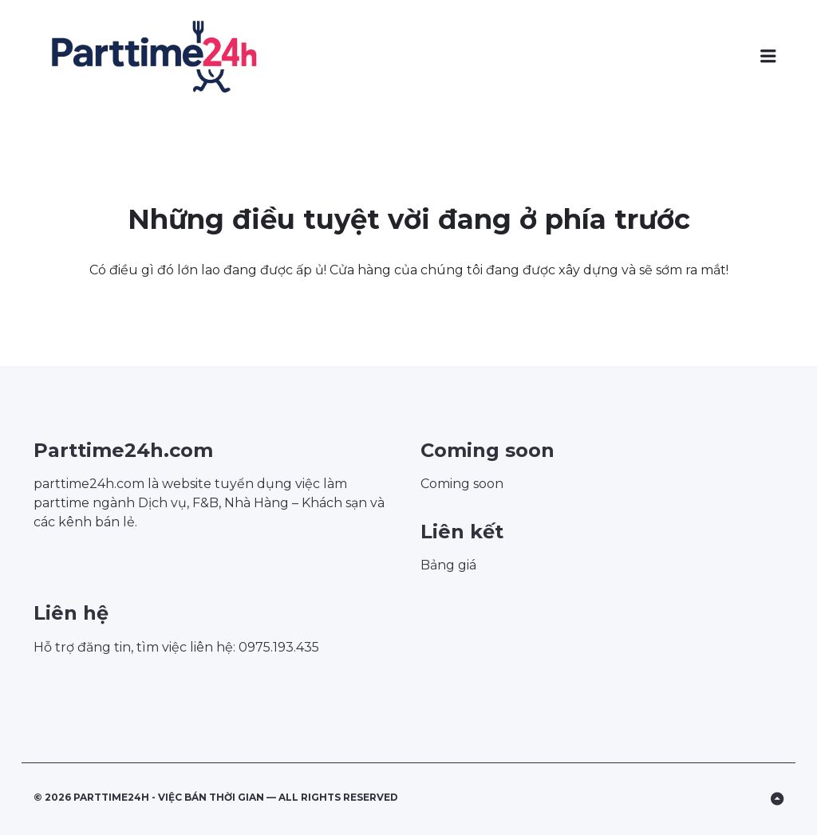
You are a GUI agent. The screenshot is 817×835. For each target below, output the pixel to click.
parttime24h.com (89, 483)
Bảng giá (448, 565)
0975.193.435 (279, 647)
